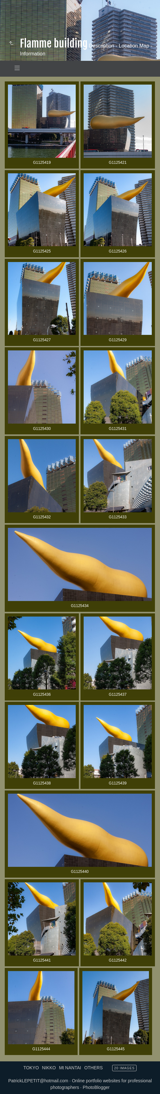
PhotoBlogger (96, 1087)
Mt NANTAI (70, 1067)
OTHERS (93, 1067)
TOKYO (31, 1067)
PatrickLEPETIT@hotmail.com (38, 1080)
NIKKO (49, 1067)
